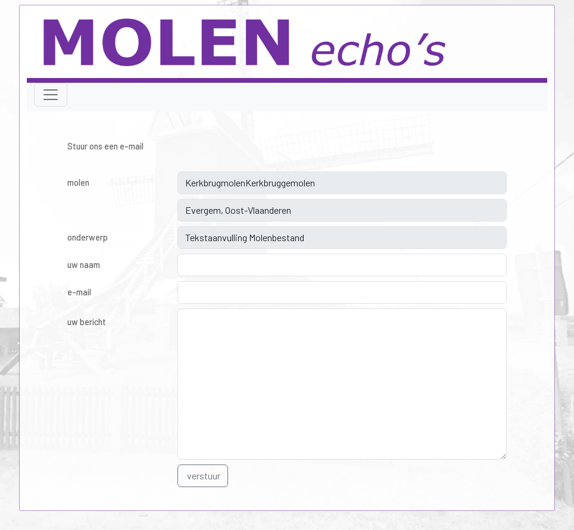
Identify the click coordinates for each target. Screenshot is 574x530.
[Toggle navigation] (50, 95)
